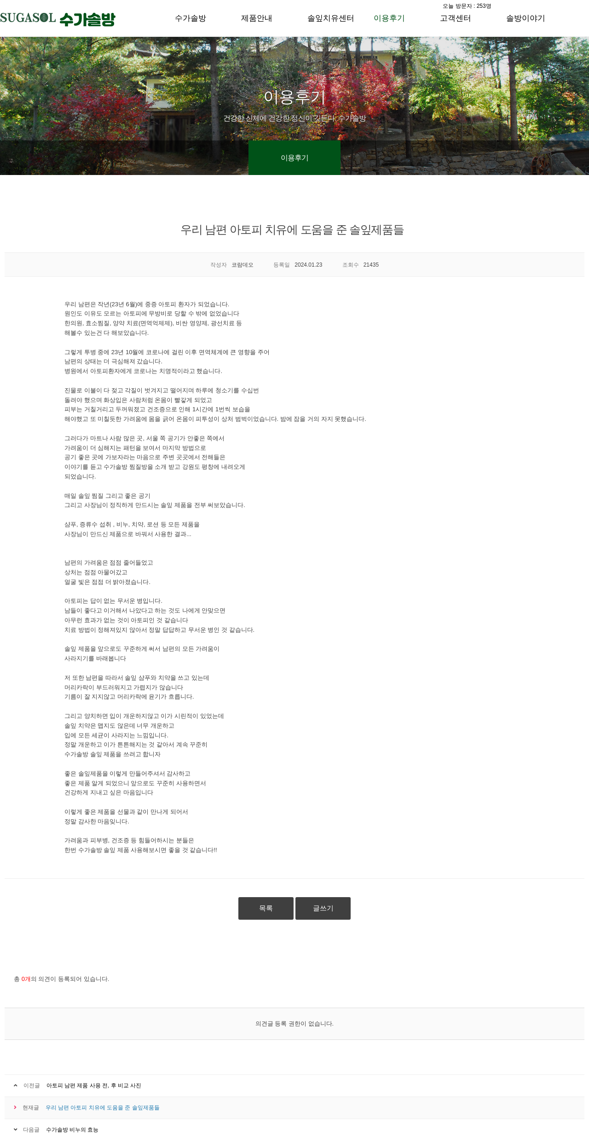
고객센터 (455, 18)
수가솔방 (190, 18)
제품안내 (256, 18)
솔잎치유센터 (330, 18)
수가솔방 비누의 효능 (72, 1129)
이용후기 (389, 18)
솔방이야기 (525, 18)
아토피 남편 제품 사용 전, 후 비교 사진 (94, 1085)
